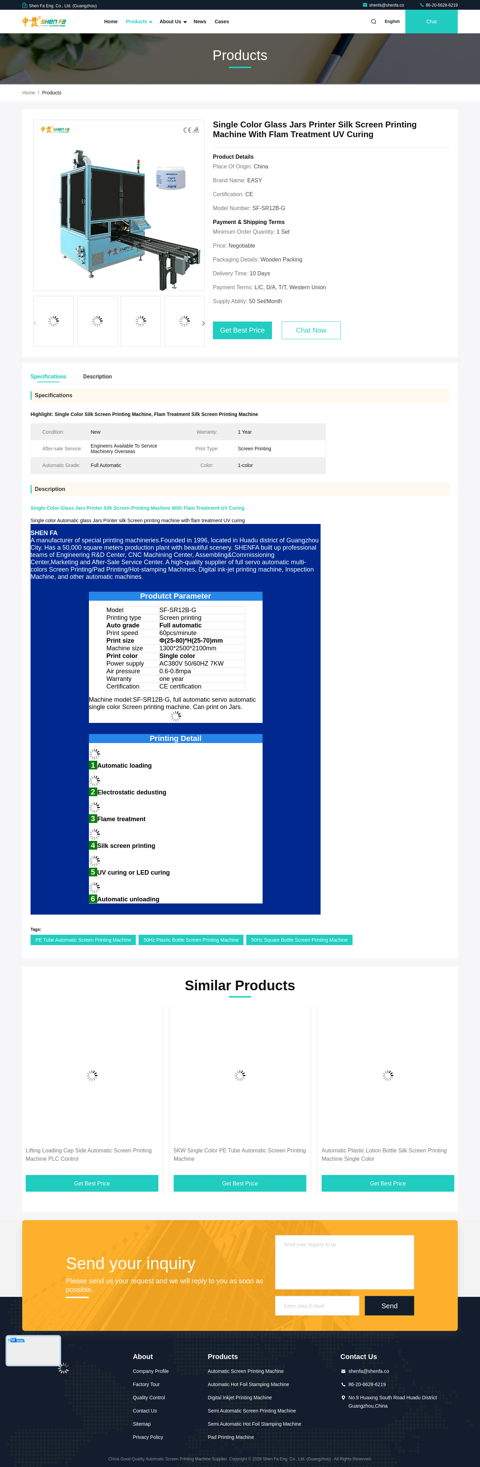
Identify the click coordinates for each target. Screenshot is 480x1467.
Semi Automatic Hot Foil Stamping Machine (254, 1424)
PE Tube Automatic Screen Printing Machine (83, 940)
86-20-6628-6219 (438, 5)
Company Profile (151, 1371)
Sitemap (141, 1424)
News (200, 21)
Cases (222, 21)
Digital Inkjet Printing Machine (240, 1397)
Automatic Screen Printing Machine (246, 1371)
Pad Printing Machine (231, 1437)
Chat (432, 21)
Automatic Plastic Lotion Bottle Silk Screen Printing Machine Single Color (384, 1155)
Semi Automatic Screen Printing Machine (252, 1411)
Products (138, 21)
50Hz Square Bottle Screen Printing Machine (299, 940)
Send (389, 1306)
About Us (172, 21)
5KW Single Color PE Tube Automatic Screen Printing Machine (240, 1155)
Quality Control (149, 1397)
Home (111, 21)
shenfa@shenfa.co (383, 5)
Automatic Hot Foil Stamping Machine (248, 1384)
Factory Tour (146, 1384)
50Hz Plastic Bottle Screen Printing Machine (191, 940)
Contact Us (145, 1411)
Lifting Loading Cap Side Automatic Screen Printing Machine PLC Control (89, 1155)
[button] (203, 323)
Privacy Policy (148, 1437)
